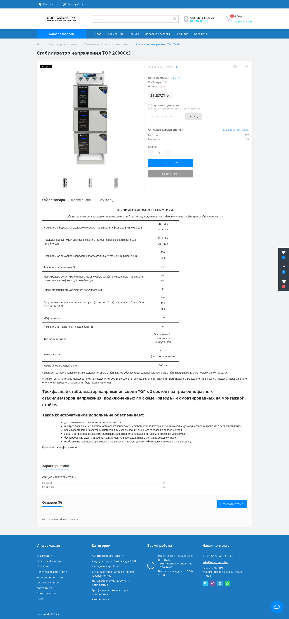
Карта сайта (44, 588)
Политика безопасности (52, 571)
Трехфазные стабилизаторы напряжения (106, 44)
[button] (48, 4)
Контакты (200, 34)
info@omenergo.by (215, 562)
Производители (47, 593)
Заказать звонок (199, 20)
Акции (41, 598)
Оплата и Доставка (157, 34)
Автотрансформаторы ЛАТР (109, 555)
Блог (98, 34)
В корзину (171, 163)
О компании (115, 34)
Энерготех (173, 77)
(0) (177, 67)
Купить (194, 116)
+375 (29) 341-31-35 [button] (219, 556)
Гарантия (182, 34)
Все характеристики (236, 129)
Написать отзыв (231, 504)
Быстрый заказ (171, 174)
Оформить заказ (243, 21)
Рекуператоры (101, 599)
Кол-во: (152, 147)
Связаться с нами (48, 582)
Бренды (134, 34)
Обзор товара (53, 200)
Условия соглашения (50, 577)
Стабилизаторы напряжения (62, 44)
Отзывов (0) (107, 200)
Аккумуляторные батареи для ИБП (114, 561)
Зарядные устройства (106, 566)
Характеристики (81, 200)
